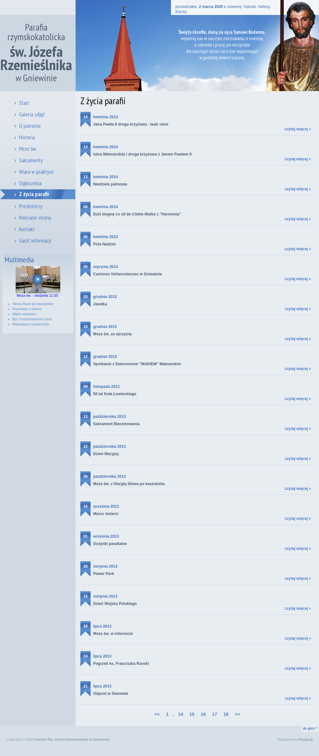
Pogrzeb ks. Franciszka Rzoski (121, 663)
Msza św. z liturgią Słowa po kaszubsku (129, 484)
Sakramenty (31, 160)
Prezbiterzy (30, 206)
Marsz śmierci (105, 514)
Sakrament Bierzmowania (116, 424)
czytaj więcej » (298, 129)
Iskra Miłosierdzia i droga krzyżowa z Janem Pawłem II (142, 154)
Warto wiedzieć (24, 314)
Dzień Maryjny (106, 454)
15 (192, 714)
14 (180, 714)
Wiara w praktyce (36, 171)
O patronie (30, 125)
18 (226, 714)
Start (24, 102)
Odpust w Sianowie (110, 693)
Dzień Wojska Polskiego (115, 603)
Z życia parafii (34, 194)
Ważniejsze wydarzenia (30, 324)
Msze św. (28, 148)
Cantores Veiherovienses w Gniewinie (127, 274)
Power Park (103, 573)
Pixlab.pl (305, 739)
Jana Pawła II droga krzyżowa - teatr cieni (130, 124)
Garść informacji (35, 240)
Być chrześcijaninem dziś (32, 319)
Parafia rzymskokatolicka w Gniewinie (36, 52)
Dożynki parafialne (110, 544)
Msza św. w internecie (113, 633)
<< (157, 714)
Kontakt (27, 229)
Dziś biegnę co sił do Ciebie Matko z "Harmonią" (137, 214)
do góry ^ (310, 728)
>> (237, 714)
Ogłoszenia (30, 183)
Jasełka (100, 304)
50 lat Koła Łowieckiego (114, 394)
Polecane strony (35, 217)
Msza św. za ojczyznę (112, 334)
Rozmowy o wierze (27, 309)
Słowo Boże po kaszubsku (32, 304)
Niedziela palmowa (110, 184)
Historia (27, 137)
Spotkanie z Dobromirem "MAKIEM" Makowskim (137, 364)
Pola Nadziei (104, 244)
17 (214, 714)
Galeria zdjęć (32, 114)
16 (203, 714)
